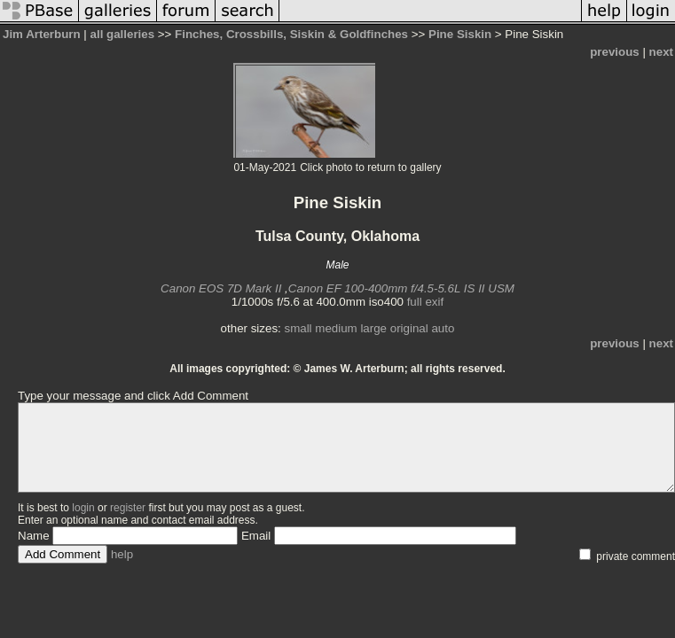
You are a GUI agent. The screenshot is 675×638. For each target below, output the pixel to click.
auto (442, 328)
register (127, 508)
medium (336, 328)
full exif (425, 301)
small (297, 328)
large (373, 328)
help (122, 554)
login (83, 508)
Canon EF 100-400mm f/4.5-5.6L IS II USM (401, 288)
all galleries (122, 34)
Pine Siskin (459, 34)
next (661, 51)
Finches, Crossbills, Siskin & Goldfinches (291, 34)
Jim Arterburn (42, 34)
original (409, 328)
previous (615, 51)
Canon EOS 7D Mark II (221, 288)
